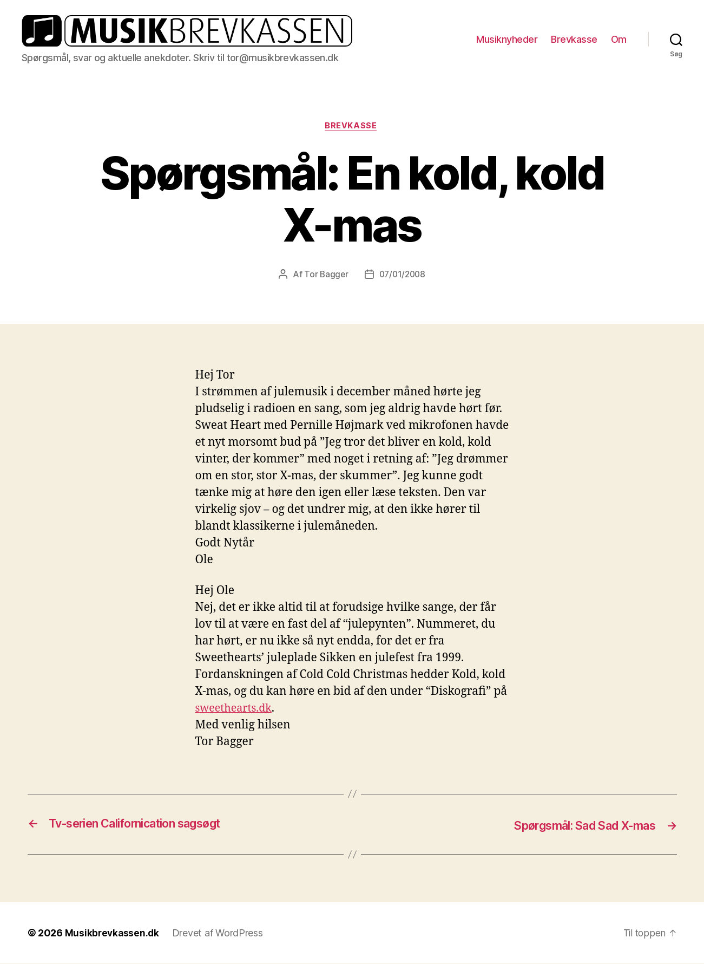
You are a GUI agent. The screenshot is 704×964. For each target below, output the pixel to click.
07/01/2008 (402, 275)
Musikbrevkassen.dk (113, 933)
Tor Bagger (324, 275)
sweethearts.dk (236, 709)
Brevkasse (574, 39)
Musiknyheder (506, 39)
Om (619, 39)
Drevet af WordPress (219, 933)
